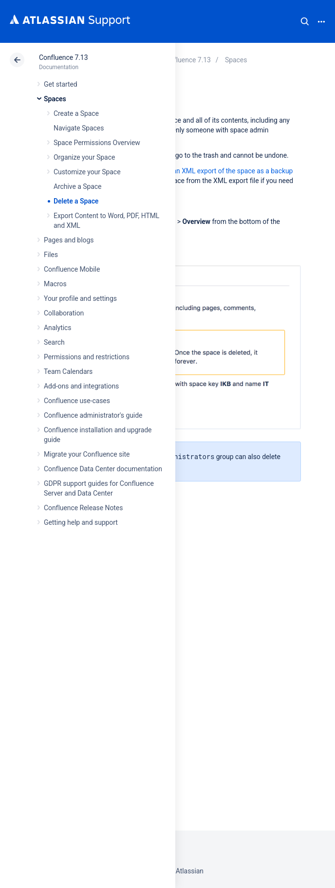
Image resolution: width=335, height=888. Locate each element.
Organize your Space (84, 157)
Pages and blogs (68, 240)
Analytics (57, 328)
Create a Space (76, 113)
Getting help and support (81, 522)
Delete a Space (76, 201)
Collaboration (64, 313)
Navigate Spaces (79, 128)
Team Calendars (68, 371)
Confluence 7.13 (63, 57)
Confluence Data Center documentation (103, 469)
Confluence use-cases (77, 401)
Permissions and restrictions (87, 357)
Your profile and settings (80, 298)
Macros (55, 284)
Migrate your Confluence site (87, 454)
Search (305, 21)
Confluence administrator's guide (93, 415)
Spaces (55, 99)
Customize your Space (87, 172)
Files (51, 255)
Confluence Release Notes (83, 508)
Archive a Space (77, 186)
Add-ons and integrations (81, 386)
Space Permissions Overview (97, 143)
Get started (60, 84)
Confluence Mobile (72, 269)
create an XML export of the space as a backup (222, 171)
